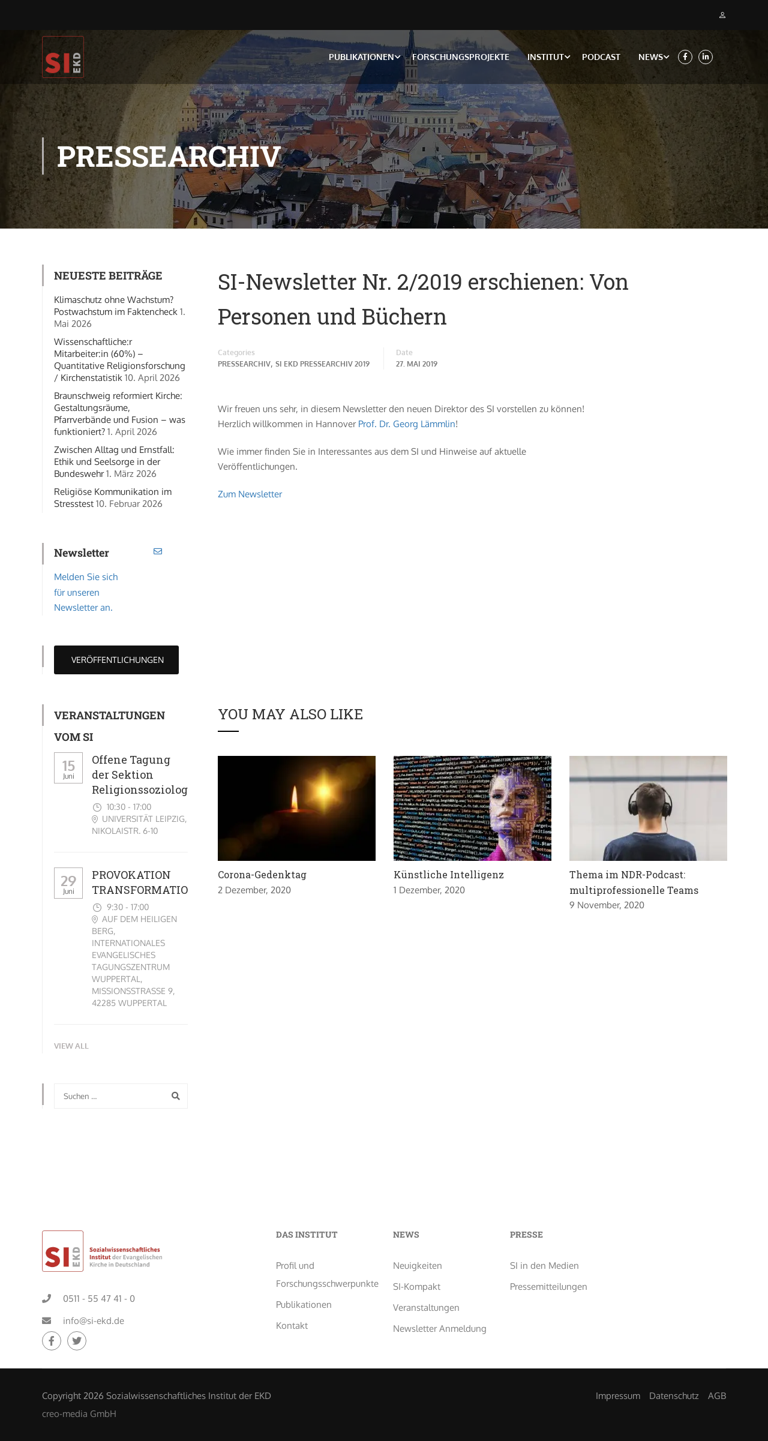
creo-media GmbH (79, 1375)
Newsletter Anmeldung (440, 1290)
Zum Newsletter (250, 495)
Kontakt (292, 1287)
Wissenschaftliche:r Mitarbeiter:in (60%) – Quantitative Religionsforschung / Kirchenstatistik (119, 361)
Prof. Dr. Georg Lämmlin (406, 425)
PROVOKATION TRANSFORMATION (144, 883)
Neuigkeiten (417, 1227)
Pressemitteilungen (548, 1248)
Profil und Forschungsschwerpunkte (325, 1236)
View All (71, 1047)
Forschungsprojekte (460, 57)
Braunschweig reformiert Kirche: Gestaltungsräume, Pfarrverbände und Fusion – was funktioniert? (119, 415)
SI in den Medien (544, 1227)
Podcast (601, 57)
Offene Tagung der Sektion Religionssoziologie (145, 775)
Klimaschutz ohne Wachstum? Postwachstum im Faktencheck (116, 307)
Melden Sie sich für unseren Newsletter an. (86, 594)
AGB (717, 1357)
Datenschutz (674, 1357)
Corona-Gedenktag (262, 876)
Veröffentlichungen (116, 661)
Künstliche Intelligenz (449, 876)
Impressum (618, 1357)
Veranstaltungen (426, 1269)
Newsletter (81, 554)
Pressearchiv (244, 365)
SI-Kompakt (416, 1248)
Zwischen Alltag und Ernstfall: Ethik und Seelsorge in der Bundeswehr (114, 463)
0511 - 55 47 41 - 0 (99, 1260)
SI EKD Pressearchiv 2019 (322, 365)
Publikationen (361, 57)
